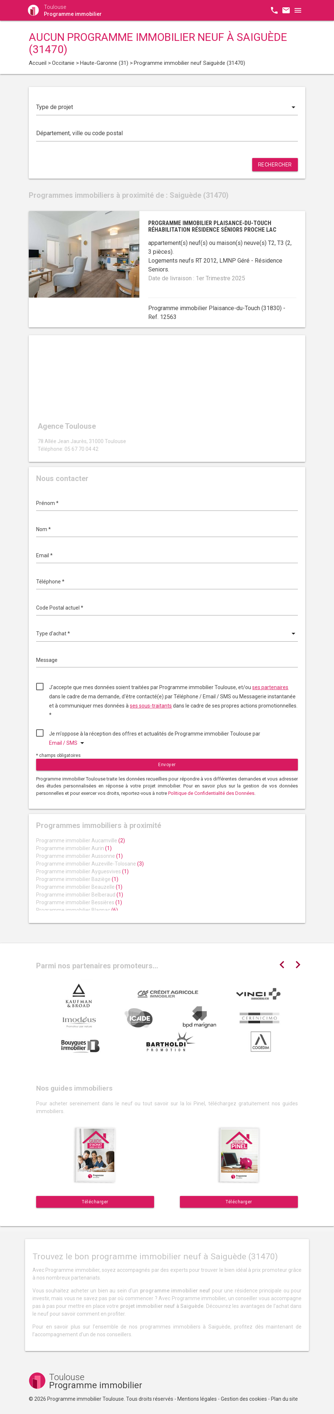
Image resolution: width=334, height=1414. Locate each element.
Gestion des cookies (244, 1399)
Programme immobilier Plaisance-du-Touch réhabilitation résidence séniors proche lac (212, 226)
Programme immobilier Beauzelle (79, 887)
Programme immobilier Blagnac (77, 910)
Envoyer (167, 764)
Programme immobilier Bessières (79, 902)
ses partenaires (270, 687)
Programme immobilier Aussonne (79, 856)
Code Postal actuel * (59, 608)
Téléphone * (50, 582)
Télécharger (95, 1201)
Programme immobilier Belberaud (79, 895)
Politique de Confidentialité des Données (211, 793)
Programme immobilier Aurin (74, 848)
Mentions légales (197, 1399)
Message (47, 660)
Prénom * (47, 503)
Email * (44, 555)
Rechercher (275, 165)
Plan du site (284, 1399)
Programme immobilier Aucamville (80, 840)
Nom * (43, 529)
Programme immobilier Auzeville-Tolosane (90, 864)
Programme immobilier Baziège (77, 879)
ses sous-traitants (151, 706)
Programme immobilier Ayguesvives (82, 871)
